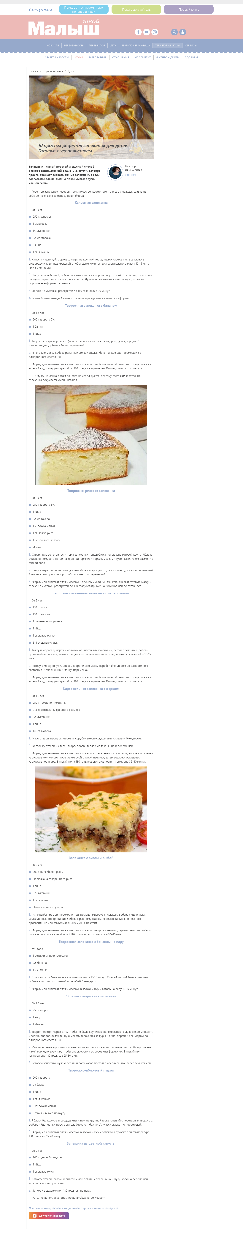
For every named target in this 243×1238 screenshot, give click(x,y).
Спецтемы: (40, 9)
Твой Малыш (64, 27)
